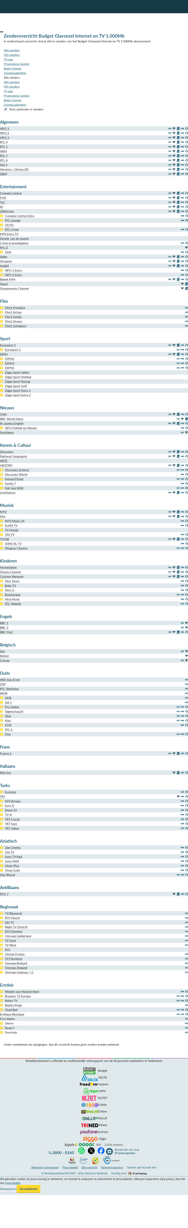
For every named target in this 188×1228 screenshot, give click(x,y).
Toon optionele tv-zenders (24, 109)
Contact (5, 1193)
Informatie (7, 1188)
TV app (8, 59)
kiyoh (71, 1145)
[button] (1, 31)
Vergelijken (7, 1179)
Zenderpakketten (15, 73)
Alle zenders (12, 50)
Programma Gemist (16, 64)
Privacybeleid (70, 1167)
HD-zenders (12, 55)
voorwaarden (45, 1167)
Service (5, 1183)
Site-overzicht (89, 1167)
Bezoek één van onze (127, 1151)
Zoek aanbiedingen (17, 1223)
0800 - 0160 (63, 1152)
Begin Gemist (12, 68)
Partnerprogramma (112, 1167)
